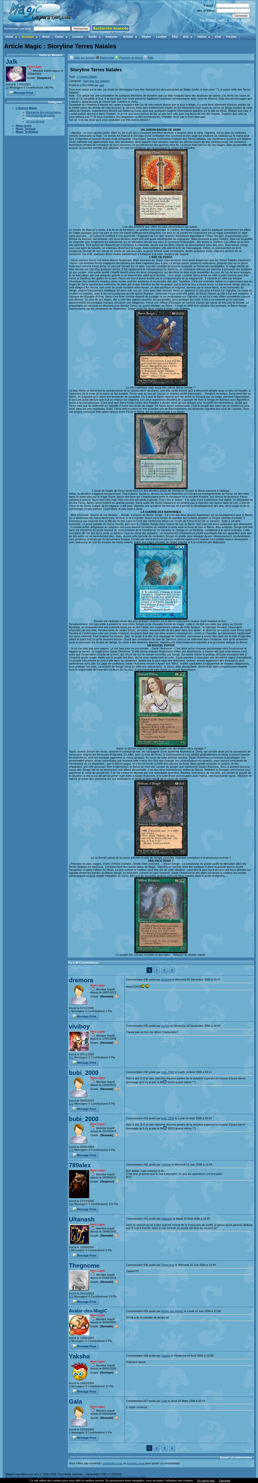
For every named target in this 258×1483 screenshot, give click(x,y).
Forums (231, 36)
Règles (146, 36)
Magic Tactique (26, 128)
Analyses (111, 36)
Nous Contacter (128, 1477)
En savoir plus (206, 1480)
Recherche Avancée (110, 28)
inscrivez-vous (136, 1463)
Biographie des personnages (43, 112)
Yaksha (79, 1356)
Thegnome (84, 1265)
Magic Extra (24, 125)
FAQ (175, 36)
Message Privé (21, 92)
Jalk (12, 61)
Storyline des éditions (39, 118)
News (46, 36)
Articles (130, 36)
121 (71, 1103)
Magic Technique (27, 131)
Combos (77, 36)
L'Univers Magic (26, 107)
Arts (188, 36)
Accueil (10, 1477)
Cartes (61, 36)
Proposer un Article (131, 57)
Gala (75, 1401)
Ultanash (82, 1219)
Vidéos (203, 36)
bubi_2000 (84, 1072)
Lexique (161, 36)
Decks (95, 36)
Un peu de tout (35, 121)
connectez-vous (112, 1463)
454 (71, 1203)
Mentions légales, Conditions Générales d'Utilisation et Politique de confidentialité (67, 1477)
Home (12, 36)
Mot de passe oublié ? (213, 19)
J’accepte (224, 1480)
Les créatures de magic (40, 115)
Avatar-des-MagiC (88, 1310)
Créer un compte (239, 19)
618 (71, 1296)
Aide (150, 57)
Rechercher (107, 57)
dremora (81, 980)
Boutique (30, 36)
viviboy (79, 1026)
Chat (218, 36)
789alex (80, 1165)
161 (71, 1057)
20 (7, 87)
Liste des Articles (84, 57)
